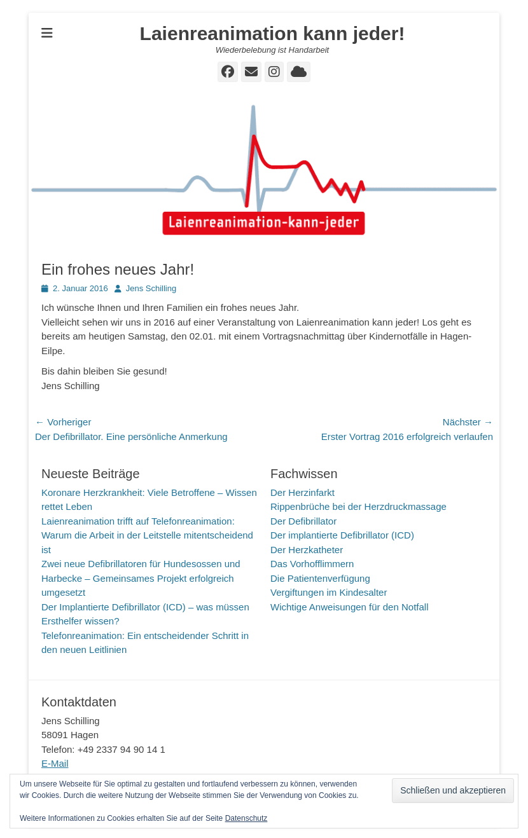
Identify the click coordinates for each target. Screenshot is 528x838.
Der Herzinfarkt (302, 492)
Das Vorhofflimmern (312, 563)
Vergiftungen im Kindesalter (328, 592)
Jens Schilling (151, 288)
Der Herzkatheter (306, 549)
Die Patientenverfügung (320, 578)
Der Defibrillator (303, 521)
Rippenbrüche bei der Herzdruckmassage (358, 506)
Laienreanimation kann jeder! (272, 33)
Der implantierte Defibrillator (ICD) (342, 535)
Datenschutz (246, 818)
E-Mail (55, 763)
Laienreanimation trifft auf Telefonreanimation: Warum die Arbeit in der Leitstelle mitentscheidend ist (147, 535)
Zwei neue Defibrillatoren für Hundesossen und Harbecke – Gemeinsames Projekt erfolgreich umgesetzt (140, 578)
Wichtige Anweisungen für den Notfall (349, 606)
